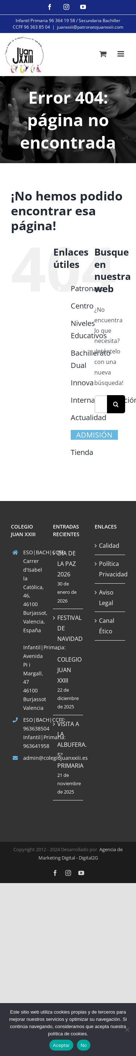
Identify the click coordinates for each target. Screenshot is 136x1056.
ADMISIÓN (94, 435)
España (32, 630)
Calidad (109, 546)
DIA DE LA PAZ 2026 (66, 563)
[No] (127, 1029)
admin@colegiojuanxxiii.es (32, 757)
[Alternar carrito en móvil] (103, 54)
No (84, 1045)
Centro (82, 306)
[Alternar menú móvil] (121, 54)
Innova (82, 383)
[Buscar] (116, 404)
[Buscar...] (100, 404)
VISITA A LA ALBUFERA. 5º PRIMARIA (68, 745)
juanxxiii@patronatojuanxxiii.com (90, 27)
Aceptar (61, 1045)
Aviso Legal (106, 597)
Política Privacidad (110, 569)
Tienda (82, 452)
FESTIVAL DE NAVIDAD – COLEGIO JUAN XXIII (68, 649)
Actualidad (88, 417)
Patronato (87, 288)
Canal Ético (106, 626)
